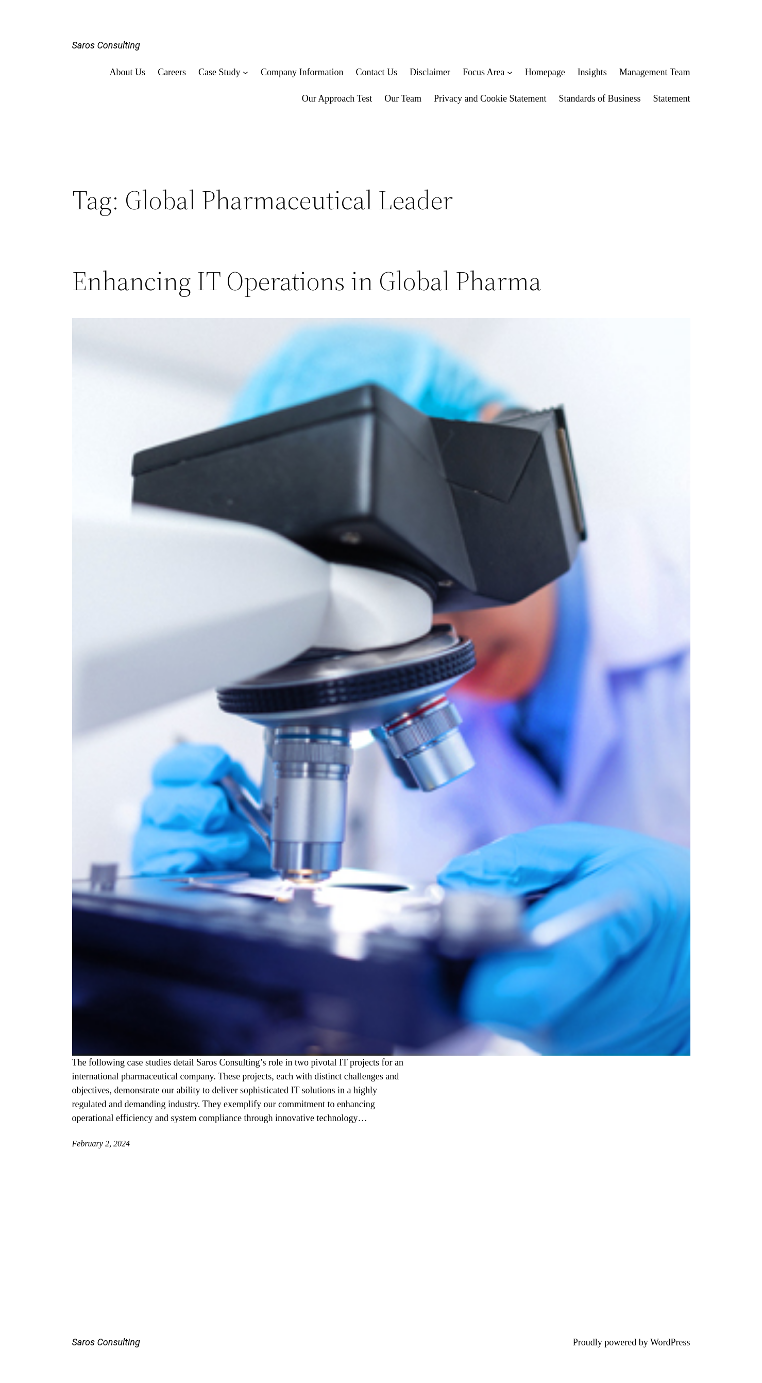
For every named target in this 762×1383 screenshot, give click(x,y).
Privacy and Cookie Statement (490, 98)
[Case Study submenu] (245, 72)
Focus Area (483, 72)
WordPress (670, 1342)
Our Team (402, 98)
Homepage (545, 72)
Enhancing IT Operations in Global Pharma (306, 280)
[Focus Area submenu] (510, 72)
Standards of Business (600, 98)
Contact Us (376, 72)
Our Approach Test (337, 98)
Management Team (654, 72)
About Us (128, 72)
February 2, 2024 (101, 1143)
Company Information (302, 72)
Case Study (219, 72)
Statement (671, 98)
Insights (592, 72)
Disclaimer (430, 72)
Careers (172, 72)
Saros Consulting (106, 45)
